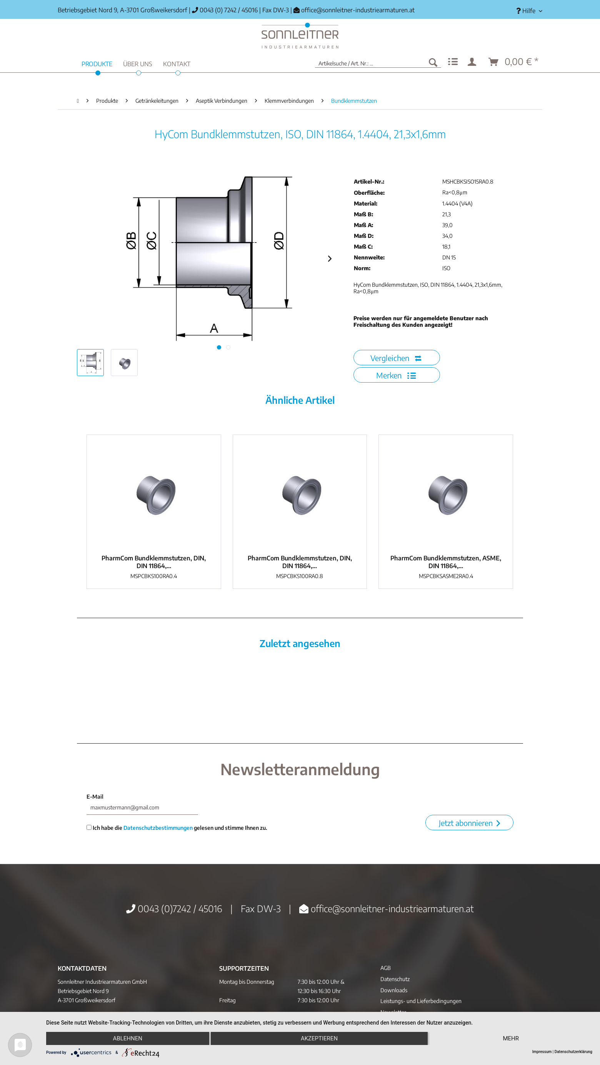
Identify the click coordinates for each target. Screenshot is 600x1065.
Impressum (542, 1052)
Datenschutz (395, 979)
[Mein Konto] (473, 62)
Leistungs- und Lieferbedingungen (421, 1001)
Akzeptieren (319, 1038)
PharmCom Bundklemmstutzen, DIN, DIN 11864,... (154, 562)
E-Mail (95, 796)
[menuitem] (526, 11)
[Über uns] (138, 62)
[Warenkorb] (513, 62)
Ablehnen (127, 1038)
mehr (511, 1038)
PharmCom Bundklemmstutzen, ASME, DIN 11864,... (445, 562)
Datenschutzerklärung (573, 1052)
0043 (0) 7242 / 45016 (225, 10)
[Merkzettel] (453, 62)
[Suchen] (433, 62)
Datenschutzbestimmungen (158, 827)
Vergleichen (395, 358)
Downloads (393, 990)
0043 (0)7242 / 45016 (174, 908)
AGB (385, 968)
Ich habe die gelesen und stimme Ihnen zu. (177, 827)
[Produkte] (97, 62)
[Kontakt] (177, 62)
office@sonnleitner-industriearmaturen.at (358, 10)
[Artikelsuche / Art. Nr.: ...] (378, 62)
